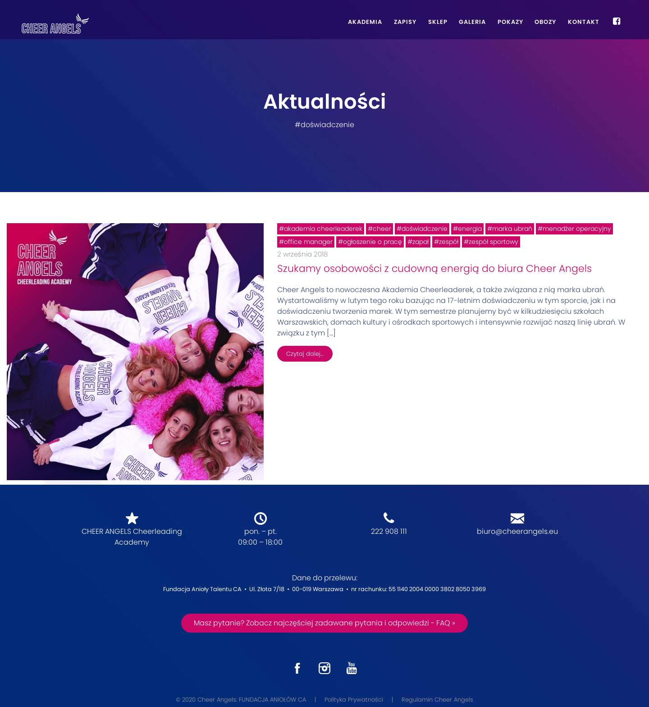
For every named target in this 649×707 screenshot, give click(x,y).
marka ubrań (512, 228)
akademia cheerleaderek (323, 228)
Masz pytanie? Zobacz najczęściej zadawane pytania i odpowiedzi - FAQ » (324, 623)
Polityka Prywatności (353, 699)
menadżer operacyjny (577, 228)
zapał (420, 241)
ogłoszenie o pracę (372, 241)
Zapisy (405, 22)
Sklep (438, 22)
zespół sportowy (493, 241)
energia (470, 228)
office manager (308, 241)
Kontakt (583, 22)
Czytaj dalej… (305, 353)
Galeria (472, 22)
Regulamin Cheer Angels (437, 699)
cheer (382, 228)
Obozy (545, 22)
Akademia (365, 22)
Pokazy (510, 22)
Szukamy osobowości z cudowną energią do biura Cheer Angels (434, 268)
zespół (448, 241)
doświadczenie (425, 228)
